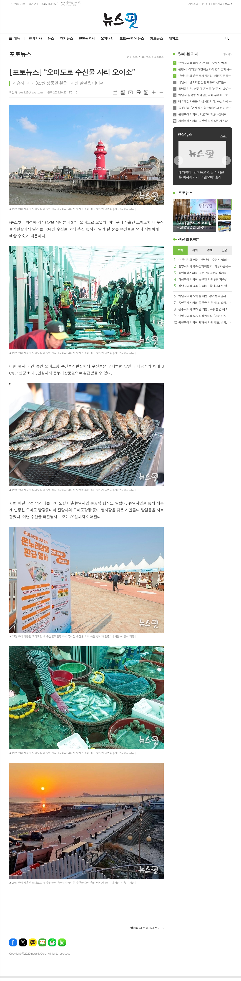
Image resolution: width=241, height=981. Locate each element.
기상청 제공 (71, 5)
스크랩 (146, 92)
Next (226, 160)
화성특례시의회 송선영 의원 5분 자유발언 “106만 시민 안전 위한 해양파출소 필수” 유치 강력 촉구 (205, 121)
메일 (130, 92)
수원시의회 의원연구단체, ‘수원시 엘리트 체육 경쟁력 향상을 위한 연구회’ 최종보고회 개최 (205, 63)
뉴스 (51, 38)
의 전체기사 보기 (145, 928)
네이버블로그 (42, 942)
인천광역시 (87, 38)
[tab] (180, 250)
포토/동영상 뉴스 (131, 38)
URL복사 (115, 92)
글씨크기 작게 (161, 92)
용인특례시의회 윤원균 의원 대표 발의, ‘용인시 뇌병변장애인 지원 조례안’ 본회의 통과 (205, 303)
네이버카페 (52, 942)
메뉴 (17, 38)
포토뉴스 (158, 56)
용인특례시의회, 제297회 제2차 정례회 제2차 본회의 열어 (205, 114)
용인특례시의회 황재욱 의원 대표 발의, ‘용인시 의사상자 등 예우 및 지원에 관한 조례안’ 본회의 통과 (205, 322)
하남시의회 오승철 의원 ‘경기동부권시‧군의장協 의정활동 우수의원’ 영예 (205, 296)
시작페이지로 (18, 3)
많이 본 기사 (188, 54)
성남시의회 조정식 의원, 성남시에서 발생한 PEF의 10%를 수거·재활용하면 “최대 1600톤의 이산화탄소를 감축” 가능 (205, 286)
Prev (178, 160)
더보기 (223, 136)
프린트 (138, 92)
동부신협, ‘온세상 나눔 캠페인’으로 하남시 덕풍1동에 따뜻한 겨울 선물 (205, 108)
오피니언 (107, 38)
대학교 (173, 38)
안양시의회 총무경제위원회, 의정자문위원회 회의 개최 (205, 76)
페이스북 (13, 942)
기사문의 (205, 3)
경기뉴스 (66, 38)
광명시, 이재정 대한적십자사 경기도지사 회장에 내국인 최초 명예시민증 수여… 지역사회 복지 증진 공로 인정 (205, 69)
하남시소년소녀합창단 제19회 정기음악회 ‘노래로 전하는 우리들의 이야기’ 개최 (205, 82)
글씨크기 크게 (153, 92)
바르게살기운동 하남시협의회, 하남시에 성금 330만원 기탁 (205, 101)
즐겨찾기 (33, 3)
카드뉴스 (156, 38)
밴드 (62, 942)
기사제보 (193, 3)
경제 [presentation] (209, 250)
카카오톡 (33, 942)
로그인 (228, 3)
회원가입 (217, 3)
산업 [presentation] (224, 250)
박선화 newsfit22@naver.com (26, 92)
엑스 (23, 942)
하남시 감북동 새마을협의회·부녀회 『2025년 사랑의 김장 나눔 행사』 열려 (205, 95)
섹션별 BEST (188, 239)
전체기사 (35, 38)
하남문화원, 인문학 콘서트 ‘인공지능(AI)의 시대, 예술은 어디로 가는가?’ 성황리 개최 (205, 89)
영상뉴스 (184, 134)
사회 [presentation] (195, 250)
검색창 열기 (227, 38)
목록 (122, 92)
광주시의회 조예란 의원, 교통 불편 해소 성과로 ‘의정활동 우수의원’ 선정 (205, 309)
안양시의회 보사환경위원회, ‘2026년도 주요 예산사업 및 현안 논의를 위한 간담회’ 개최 (205, 316)
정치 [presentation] (180, 250)
